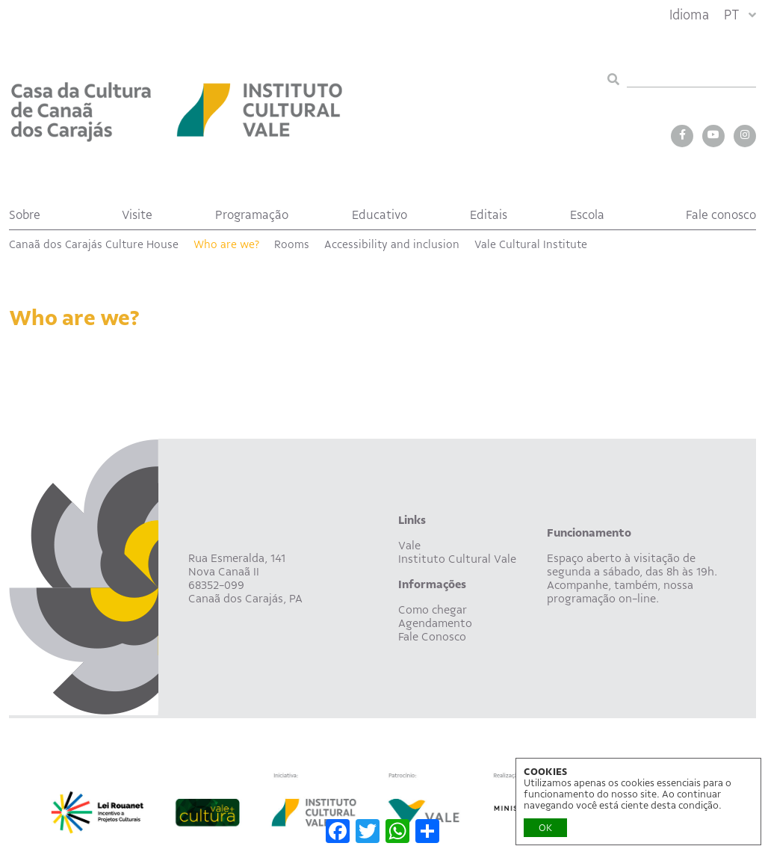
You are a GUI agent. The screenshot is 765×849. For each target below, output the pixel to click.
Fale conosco (721, 215)
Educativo (379, 215)
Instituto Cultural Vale (457, 559)
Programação (251, 215)
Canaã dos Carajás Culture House (94, 244)
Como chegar (432, 610)
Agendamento (435, 623)
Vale (409, 545)
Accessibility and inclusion (391, 244)
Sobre (24, 215)
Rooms (291, 244)
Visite (137, 215)
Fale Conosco (432, 636)
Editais (488, 215)
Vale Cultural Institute (530, 244)
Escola (587, 215)
